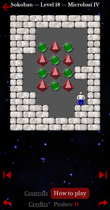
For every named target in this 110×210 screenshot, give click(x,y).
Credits (38, 204)
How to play (70, 193)
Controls (36, 193)
